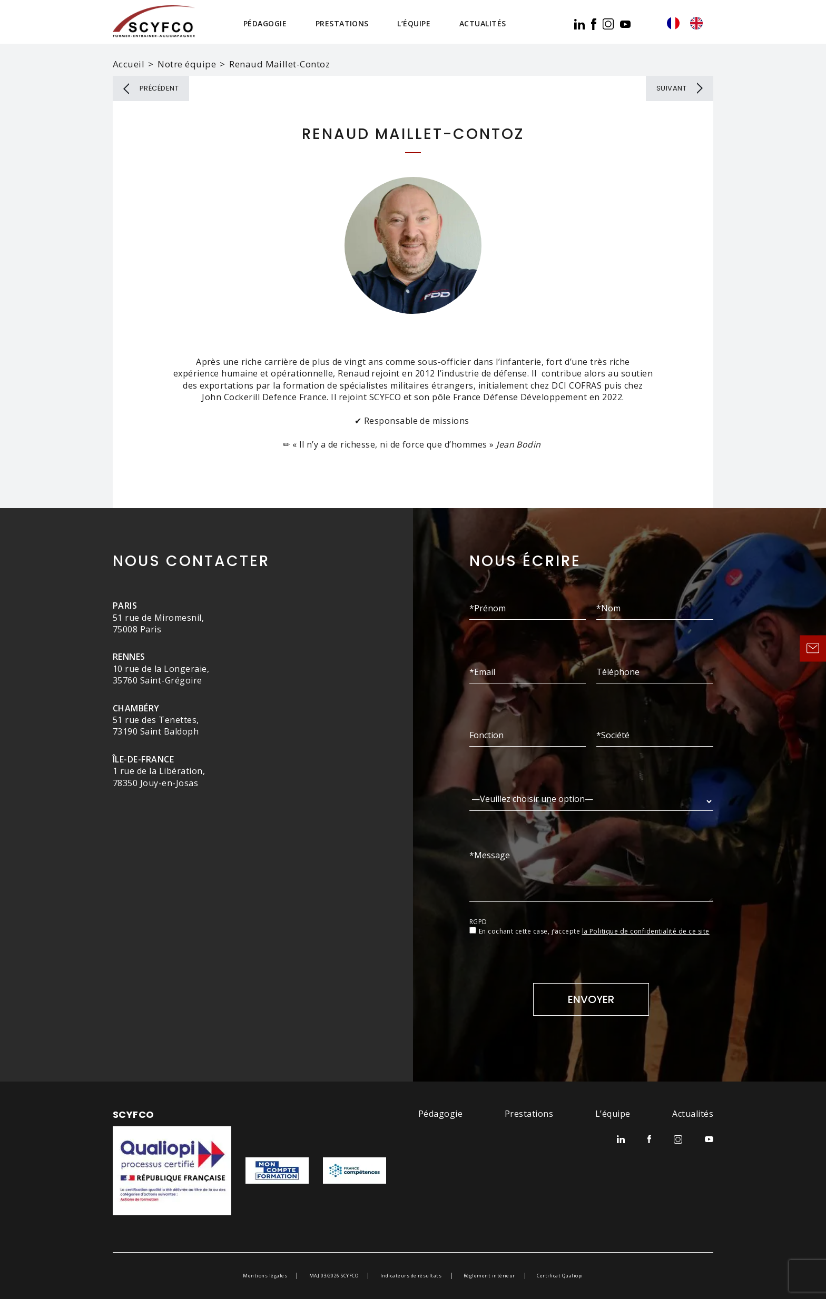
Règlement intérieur (489, 1275)
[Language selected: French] (690, 23)
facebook (593, 24)
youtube (625, 24)
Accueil (128, 64)
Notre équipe (187, 64)
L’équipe (413, 23)
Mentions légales (265, 1275)
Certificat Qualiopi (560, 1275)
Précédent (159, 88)
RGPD (478, 921)
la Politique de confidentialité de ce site (646, 931)
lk (579, 24)
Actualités (482, 23)
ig (608, 23)
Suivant (671, 88)
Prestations (342, 23)
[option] (699, 23)
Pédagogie (265, 23)
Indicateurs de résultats (411, 1275)
